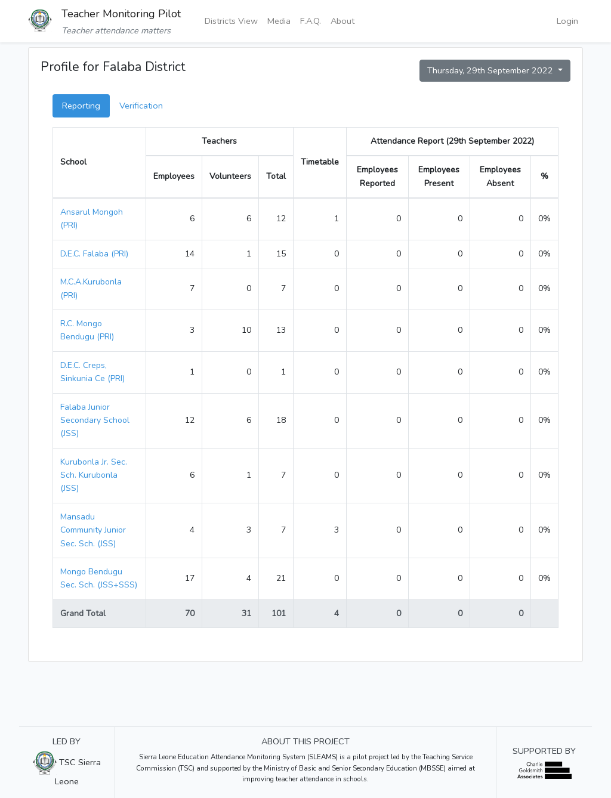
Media (279, 21)
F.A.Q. (310, 21)
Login (567, 21)
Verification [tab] (141, 106)
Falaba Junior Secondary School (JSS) (94, 420)
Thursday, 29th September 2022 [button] (491, 70)
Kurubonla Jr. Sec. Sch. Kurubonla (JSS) (93, 475)
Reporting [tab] (81, 106)
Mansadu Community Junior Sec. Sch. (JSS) (93, 530)
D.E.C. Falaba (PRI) (94, 253)
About (342, 21)
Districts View (231, 21)
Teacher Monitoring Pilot (121, 14)
